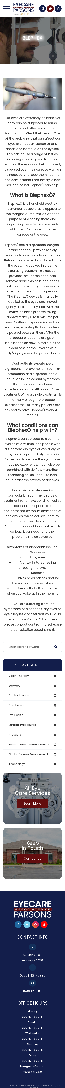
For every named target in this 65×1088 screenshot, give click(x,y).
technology (17, 764)
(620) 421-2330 (32, 975)
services (14, 686)
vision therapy (19, 676)
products (15, 735)
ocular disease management (28, 754)
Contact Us (32, 858)
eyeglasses (16, 705)
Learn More (32, 803)
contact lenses (19, 695)
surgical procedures (22, 725)
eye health (16, 715)
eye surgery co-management (29, 744)
